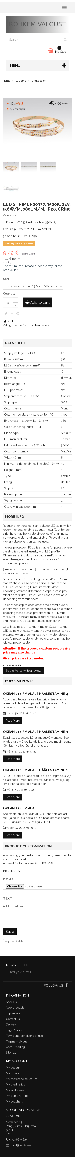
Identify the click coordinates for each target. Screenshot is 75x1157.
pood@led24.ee (20, 1145)
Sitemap (11, 1052)
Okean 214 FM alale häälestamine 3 (35, 732)
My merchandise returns (21, 1079)
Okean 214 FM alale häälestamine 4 (35, 694)
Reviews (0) (14, 665)
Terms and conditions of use (24, 1035)
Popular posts (19, 681)
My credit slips (15, 1084)
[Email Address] (33, 972)
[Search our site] (34, 39)
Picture (8, 878)
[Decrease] (15, 304)
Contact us (13, 1019)
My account (13, 1067)
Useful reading (15, 1047)
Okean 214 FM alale (20, 808)
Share (12, 313)
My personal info (17, 1095)
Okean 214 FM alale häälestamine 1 (35, 770)
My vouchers (14, 1101)
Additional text (13, 906)
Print (8, 321)
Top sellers (13, 1013)
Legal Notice (14, 1030)
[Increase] (15, 300)
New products (15, 1007)
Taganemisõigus (16, 1041)
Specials (11, 1002)
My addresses (15, 1090)
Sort (6, 278)
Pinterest (17, 313)
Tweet (5, 313)
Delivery (11, 1024)
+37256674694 (18, 1139)
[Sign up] (65, 972)
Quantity (9, 293)
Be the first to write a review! (32, 325)
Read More (13, 720)
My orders (12, 1073)
